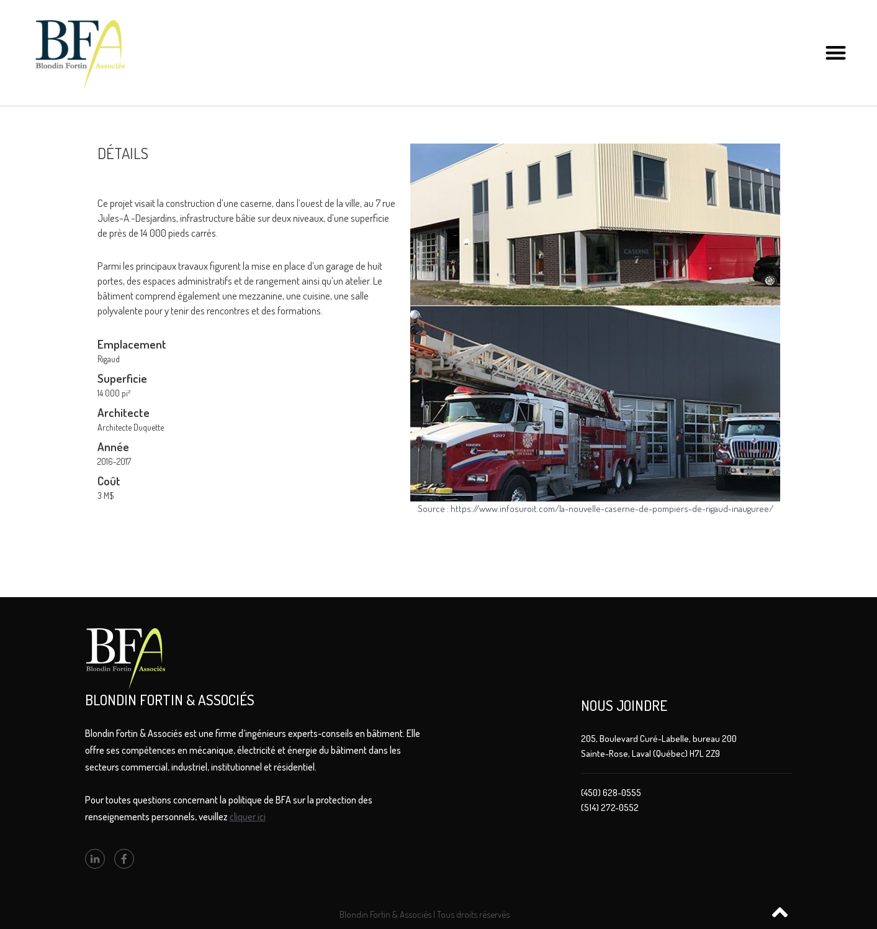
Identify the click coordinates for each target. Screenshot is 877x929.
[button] (835, 53)
